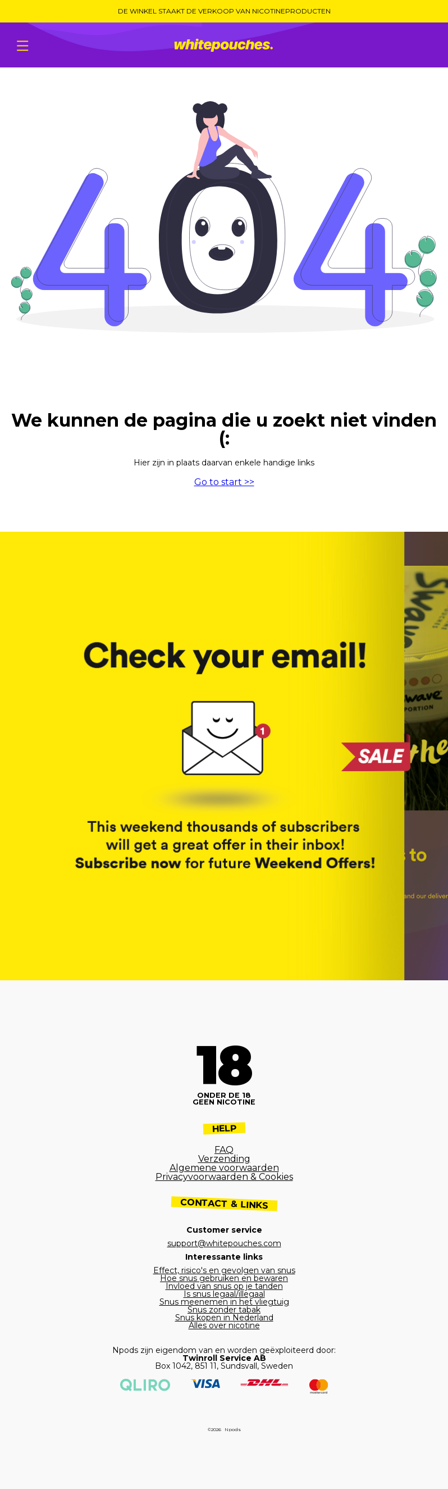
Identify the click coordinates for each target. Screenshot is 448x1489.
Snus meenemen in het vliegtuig (224, 1302)
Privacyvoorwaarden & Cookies (224, 1176)
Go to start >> (224, 482)
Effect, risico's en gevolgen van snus (224, 1270)
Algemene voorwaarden (224, 1167)
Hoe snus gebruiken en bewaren (224, 1278)
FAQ (224, 1149)
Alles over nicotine (224, 1325)
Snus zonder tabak (224, 1310)
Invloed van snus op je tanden (224, 1286)
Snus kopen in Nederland (224, 1318)
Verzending (224, 1158)
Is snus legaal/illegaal (224, 1294)
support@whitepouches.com (224, 1243)
